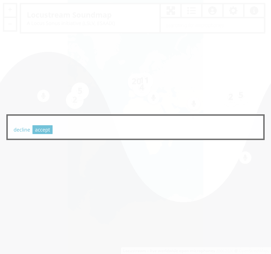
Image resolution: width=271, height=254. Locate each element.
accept (42, 129)
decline (21, 129)
